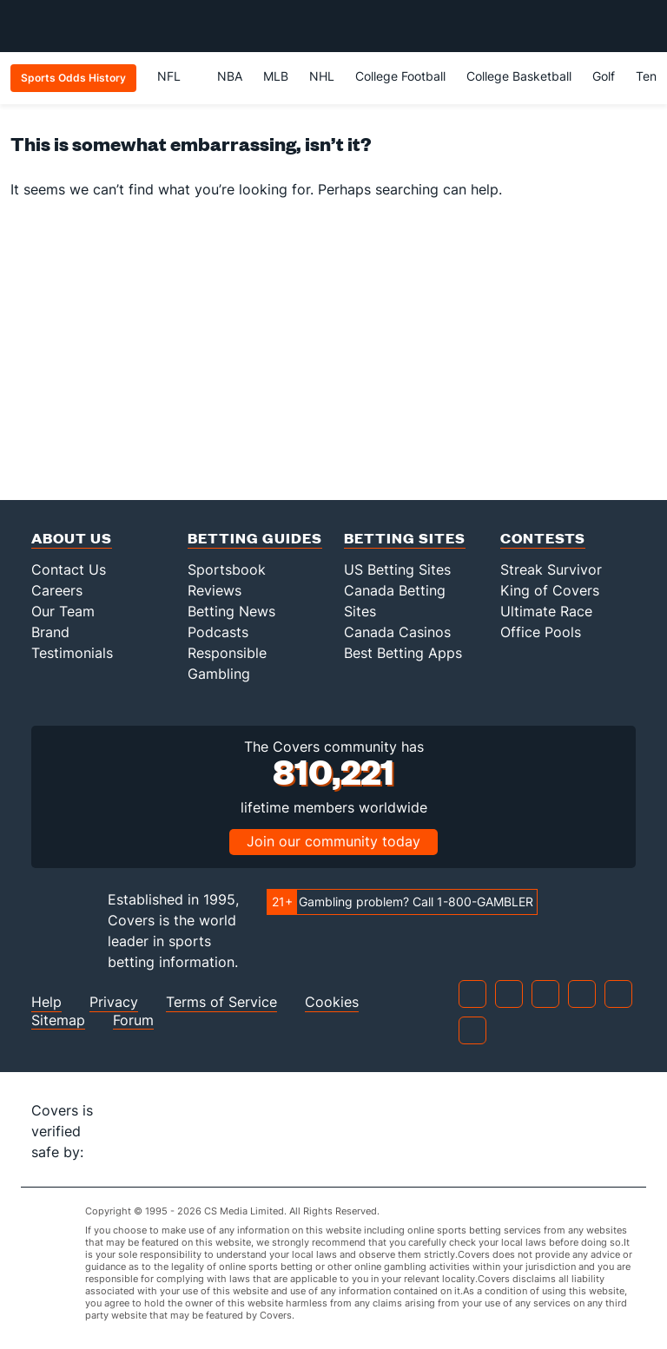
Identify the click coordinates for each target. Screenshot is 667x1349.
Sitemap (58, 1020)
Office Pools (540, 632)
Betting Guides (255, 538)
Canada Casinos (397, 632)
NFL (176, 76)
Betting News (231, 611)
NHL (321, 76)
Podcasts (218, 632)
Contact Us (68, 569)
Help (46, 1002)
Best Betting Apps (403, 652)
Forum (133, 1020)
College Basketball (518, 76)
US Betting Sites (397, 569)
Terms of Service (221, 1002)
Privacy (113, 1002)
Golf (603, 76)
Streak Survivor (551, 569)
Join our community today (333, 841)
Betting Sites (405, 538)
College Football (400, 76)
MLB (275, 76)
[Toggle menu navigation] (644, 26)
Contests (542, 538)
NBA (229, 76)
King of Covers (549, 590)
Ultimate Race (546, 611)
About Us (71, 538)
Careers (57, 590)
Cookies (332, 1002)
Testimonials (72, 652)
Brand (50, 632)
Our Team (63, 611)
